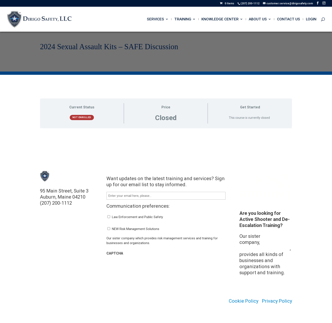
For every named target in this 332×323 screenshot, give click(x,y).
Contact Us (288, 19)
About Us (258, 19)
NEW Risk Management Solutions (135, 229)
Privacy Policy (277, 301)
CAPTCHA (114, 253)
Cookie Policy (243, 301)
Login (311, 19)
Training (182, 19)
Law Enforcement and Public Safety (137, 217)
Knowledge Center (220, 19)
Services (155, 19)
